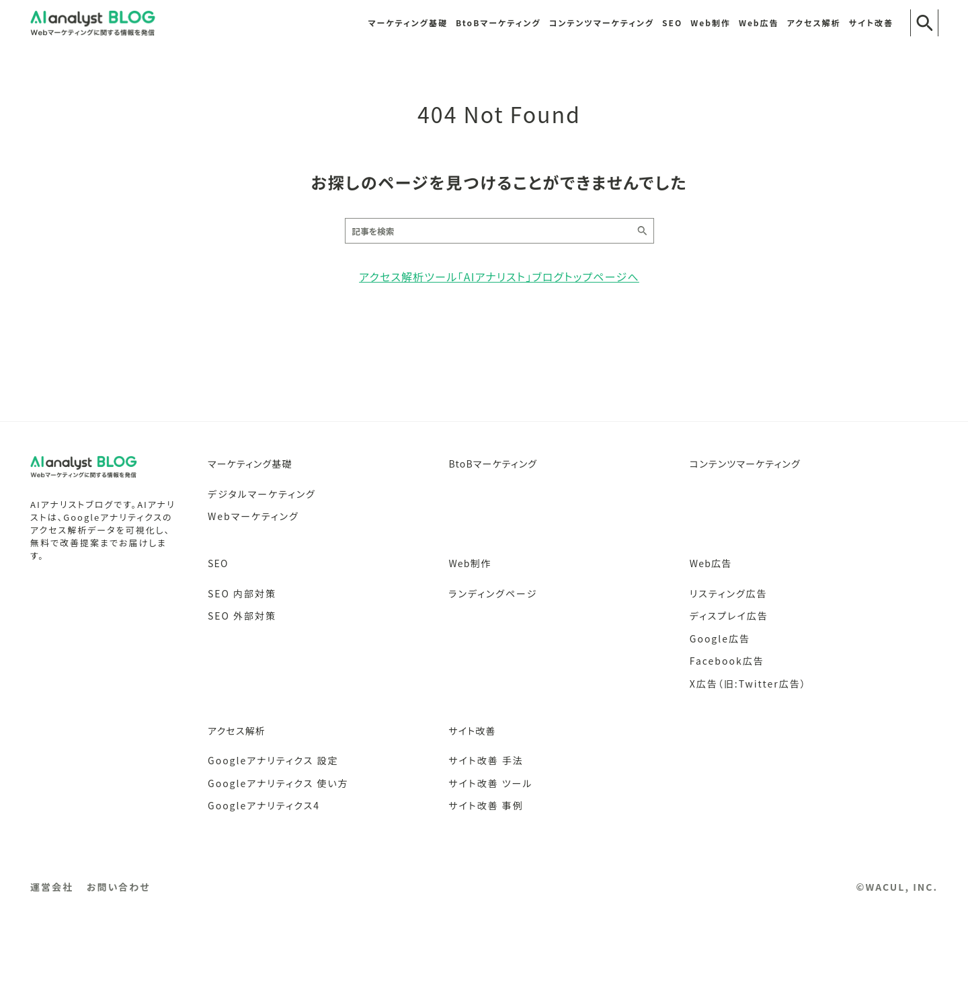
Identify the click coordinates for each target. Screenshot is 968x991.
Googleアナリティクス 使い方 (278, 783)
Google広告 (720, 638)
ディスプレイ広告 (729, 615)
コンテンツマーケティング (602, 22)
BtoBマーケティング (498, 22)
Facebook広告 (727, 660)
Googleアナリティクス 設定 (273, 760)
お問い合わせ (119, 886)
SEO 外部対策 (242, 615)
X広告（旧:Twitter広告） (748, 683)
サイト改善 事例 (485, 805)
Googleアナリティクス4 (264, 805)
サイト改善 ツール (490, 783)
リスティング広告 (729, 593)
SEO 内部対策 (242, 593)
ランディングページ (492, 593)
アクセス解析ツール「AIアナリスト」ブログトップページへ (499, 276)
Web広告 (759, 22)
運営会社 (51, 886)
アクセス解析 (814, 22)
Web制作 (710, 22)
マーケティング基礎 (408, 22)
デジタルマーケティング (262, 494)
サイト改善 (871, 22)
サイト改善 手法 (485, 760)
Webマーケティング (253, 516)
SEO (672, 22)
